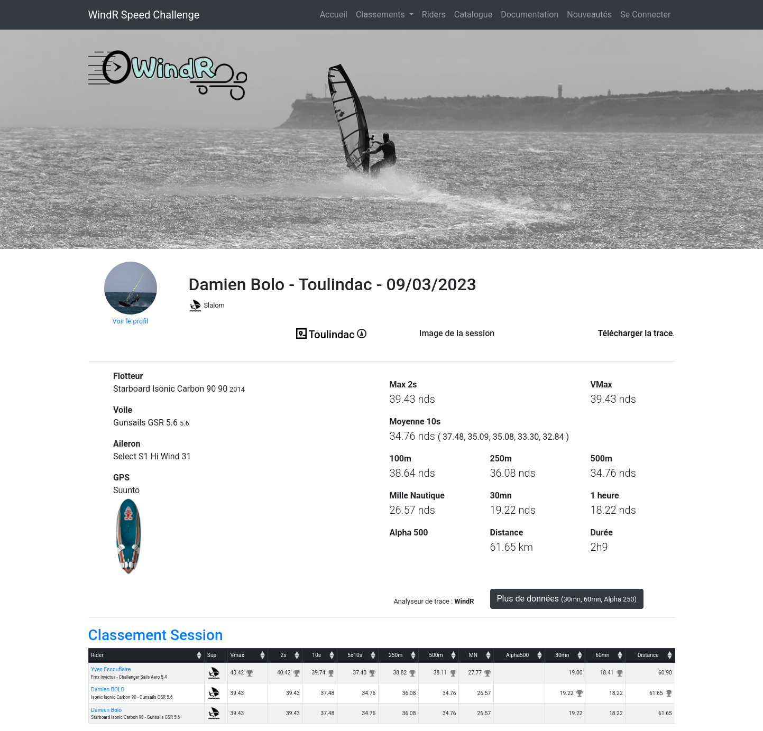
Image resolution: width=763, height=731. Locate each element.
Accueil (336, 14)
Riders (434, 15)
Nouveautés (589, 15)
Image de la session (456, 333)
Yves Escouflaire (111, 669)
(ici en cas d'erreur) (456, 346)
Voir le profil (131, 321)
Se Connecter (645, 15)
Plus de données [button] (567, 599)
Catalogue (473, 15)
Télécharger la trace (635, 333)
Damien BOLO (107, 689)
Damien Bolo (106, 710)
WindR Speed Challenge (144, 14)
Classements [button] (381, 15)
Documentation (529, 15)
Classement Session (155, 635)
